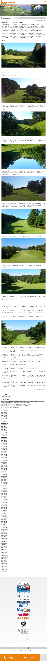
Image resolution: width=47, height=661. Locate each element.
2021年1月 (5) (4, 421)
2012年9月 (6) (4, 483)
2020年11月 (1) (4, 424)
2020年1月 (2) (4, 437)
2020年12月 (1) (4, 423)
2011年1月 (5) (4, 515)
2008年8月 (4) (4, 560)
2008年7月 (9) (4, 561)
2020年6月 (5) (4, 430)
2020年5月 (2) (4, 432)
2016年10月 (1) (4, 451)
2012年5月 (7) (4, 490)
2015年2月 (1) (4, 460)
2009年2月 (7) (4, 550)
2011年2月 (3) (4, 513)
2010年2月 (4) (4, 532)
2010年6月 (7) (4, 525)
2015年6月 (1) (4, 459)
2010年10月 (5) (4, 519)
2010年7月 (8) (4, 524)
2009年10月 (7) (4, 538)
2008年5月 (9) (4, 564)
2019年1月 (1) (4, 446)
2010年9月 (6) (4, 521)
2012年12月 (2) (4, 479)
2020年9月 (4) (4, 426)
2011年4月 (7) (4, 510)
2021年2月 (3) (4, 420)
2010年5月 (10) (4, 527)
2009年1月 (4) (4, 552)
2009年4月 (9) (4, 547)
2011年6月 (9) (4, 507)
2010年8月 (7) (4, 522)
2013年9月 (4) (4, 466)
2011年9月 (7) (4, 502)
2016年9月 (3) (4, 452)
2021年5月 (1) (4, 416)
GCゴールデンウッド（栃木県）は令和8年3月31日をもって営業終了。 (15, 405)
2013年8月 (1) (4, 468)
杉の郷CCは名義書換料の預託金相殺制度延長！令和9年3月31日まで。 (15, 402)
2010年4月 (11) (4, 529)
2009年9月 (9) (4, 540)
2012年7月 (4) (4, 487)
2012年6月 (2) (4, 488)
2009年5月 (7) (4, 546)
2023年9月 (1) (4, 413)
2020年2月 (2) (4, 435)
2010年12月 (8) (4, 516)
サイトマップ (31, 647)
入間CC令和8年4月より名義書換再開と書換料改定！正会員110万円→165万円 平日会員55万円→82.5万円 (22, 401)
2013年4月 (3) (4, 473)
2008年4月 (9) (4, 566)
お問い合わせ (25, 647)
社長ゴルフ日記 (4, 396)
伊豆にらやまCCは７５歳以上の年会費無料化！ (11, 407)
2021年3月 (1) (4, 418)
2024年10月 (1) (4, 412)
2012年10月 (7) (4, 482)
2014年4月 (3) (4, 463)
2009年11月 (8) (4, 536)
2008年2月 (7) (4, 569)
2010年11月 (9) (4, 518)
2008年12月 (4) (4, 554)
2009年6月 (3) (4, 544)
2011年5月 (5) (4, 508)
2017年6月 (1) (4, 449)
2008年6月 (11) (4, 563)
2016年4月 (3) (4, 455)
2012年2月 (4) (4, 494)
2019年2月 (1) (4, 444)
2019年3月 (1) (4, 443)
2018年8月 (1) (4, 448)
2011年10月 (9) (4, 501)
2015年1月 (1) (4, 462)
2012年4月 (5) (4, 491)
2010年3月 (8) (4, 530)
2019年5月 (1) (4, 441)
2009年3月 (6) (4, 549)
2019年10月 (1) (4, 440)
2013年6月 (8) (4, 471)
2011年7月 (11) (4, 505)
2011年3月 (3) (4, 511)
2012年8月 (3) (4, 485)
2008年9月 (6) (4, 558)
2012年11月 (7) (4, 480)
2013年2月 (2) (4, 476)
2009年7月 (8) (4, 543)
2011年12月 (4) (4, 497)
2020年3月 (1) (4, 434)
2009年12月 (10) (4, 535)
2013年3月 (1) (4, 474)
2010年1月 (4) (4, 533)
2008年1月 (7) (4, 571)
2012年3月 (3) (4, 493)
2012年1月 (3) (4, 496)
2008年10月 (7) (4, 557)
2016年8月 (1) (4, 454)
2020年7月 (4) (4, 429)
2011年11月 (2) (4, 499)
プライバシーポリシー (17, 647)
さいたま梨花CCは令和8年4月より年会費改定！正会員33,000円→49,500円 (16, 404)
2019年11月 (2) (4, 438)
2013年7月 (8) (4, 469)
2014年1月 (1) (4, 465)
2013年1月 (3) (4, 477)
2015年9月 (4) (4, 457)
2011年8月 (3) (4, 504)
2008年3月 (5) (4, 568)
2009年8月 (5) (4, 541)
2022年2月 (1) (4, 415)
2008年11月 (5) (4, 555)
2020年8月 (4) (4, 427)
